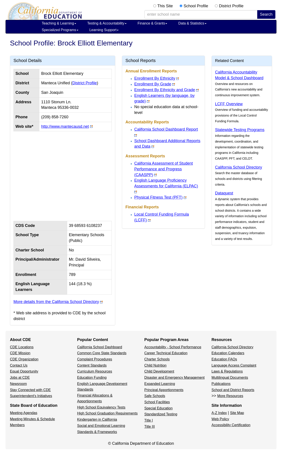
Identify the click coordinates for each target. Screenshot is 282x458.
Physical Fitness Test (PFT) (158, 197)
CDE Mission (20, 353)
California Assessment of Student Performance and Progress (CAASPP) (163, 169)
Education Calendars (228, 353)
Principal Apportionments (164, 390)
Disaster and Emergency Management (174, 377)
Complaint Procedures (94, 359)
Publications (221, 384)
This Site (165, 6)
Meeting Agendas (23, 413)
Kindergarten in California (97, 419)
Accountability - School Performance (172, 347)
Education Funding (91, 377)
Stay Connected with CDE (30, 390)
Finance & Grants (152, 23)
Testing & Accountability (107, 23)
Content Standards (91, 365)
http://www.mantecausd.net (65, 126)
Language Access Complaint (234, 365)
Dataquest (224, 193)
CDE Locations (22, 347)
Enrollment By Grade (152, 84)
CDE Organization (24, 359)
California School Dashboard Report (166, 129)
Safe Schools (154, 396)
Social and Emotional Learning (101, 426)
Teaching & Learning (59, 23)
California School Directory (238, 167)
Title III (149, 426)
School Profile (196, 6)
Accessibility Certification (231, 425)
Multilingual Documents (230, 377)
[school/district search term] (200, 14)
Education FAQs (224, 359)
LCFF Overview (229, 104)
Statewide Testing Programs (240, 130)
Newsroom (18, 384)
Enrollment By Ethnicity (154, 78)
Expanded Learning (159, 384)
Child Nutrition (155, 365)
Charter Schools (157, 359)
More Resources (230, 396)
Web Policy (220, 419)
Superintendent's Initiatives (31, 396)
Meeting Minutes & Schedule (32, 419)
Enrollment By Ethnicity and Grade (164, 90)
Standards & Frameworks (97, 432)
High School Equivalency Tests (101, 407)
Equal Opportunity (24, 371)
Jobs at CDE (20, 377)
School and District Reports (233, 390)
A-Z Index (219, 413)
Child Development (159, 371)
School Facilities (157, 402)
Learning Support (104, 30)
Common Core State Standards (101, 353)
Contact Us (18, 365)
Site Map (237, 413)
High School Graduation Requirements (107, 413)
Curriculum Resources (94, 371)
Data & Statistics (192, 23)
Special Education (158, 408)
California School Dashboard (99, 347)
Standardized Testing (160, 414)
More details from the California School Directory (56, 302)
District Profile (231, 6)
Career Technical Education (165, 353)
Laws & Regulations (227, 371)
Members (17, 425)
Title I (148, 420)
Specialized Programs (60, 30)
